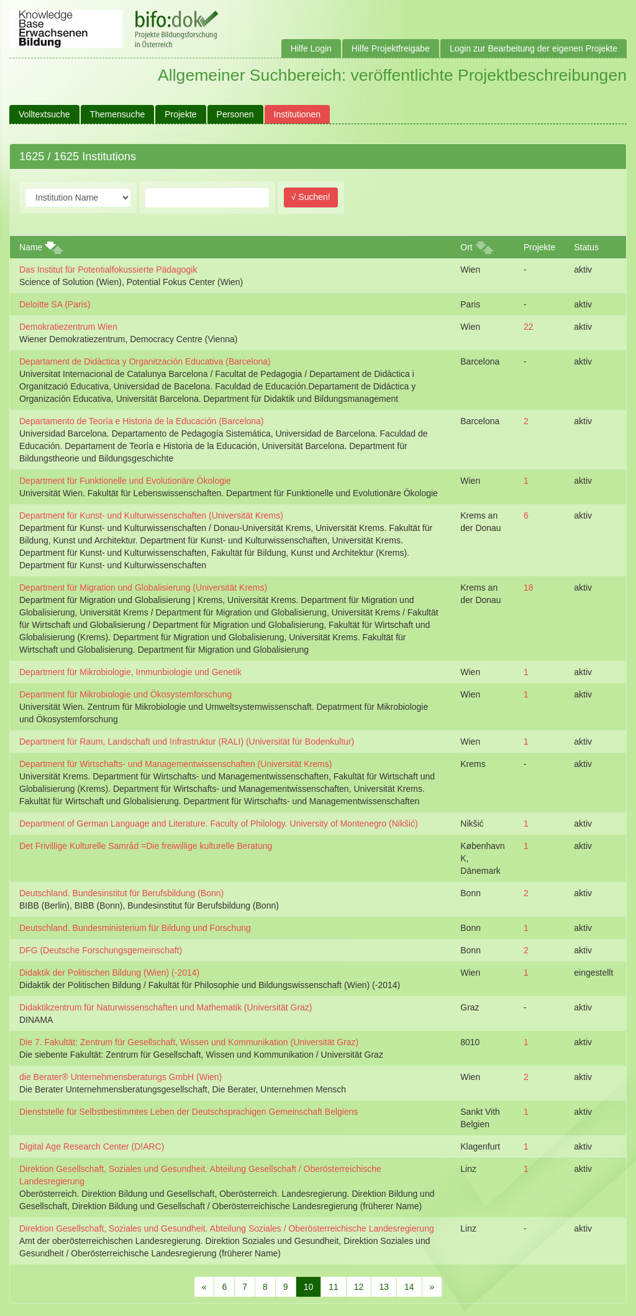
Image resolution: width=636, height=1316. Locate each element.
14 (409, 1287)
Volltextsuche (44, 114)
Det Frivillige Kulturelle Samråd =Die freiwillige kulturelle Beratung (145, 846)
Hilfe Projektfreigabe (391, 48)
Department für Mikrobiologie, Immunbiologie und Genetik (130, 672)
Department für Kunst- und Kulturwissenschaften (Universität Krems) (151, 515)
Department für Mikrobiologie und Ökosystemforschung (125, 694)
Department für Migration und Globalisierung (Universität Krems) (143, 587)
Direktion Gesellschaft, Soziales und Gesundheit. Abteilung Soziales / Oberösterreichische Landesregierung (226, 1228)
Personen (235, 114)
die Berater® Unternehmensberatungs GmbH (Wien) (120, 1077)
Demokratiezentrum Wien (68, 327)
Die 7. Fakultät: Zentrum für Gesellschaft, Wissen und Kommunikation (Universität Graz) (188, 1042)
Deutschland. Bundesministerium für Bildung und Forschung (135, 928)
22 (529, 327)
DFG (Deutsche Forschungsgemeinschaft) (100, 950)
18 (529, 587)
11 (333, 1287)
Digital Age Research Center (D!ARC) (91, 1146)
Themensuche (117, 114)
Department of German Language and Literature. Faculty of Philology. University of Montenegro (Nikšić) (218, 823)
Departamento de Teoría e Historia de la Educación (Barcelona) (141, 421)
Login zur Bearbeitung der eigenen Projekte (533, 48)
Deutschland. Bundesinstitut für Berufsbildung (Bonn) (121, 893)
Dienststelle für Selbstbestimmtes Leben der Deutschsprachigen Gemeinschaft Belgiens (188, 1112)
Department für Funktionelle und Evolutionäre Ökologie (125, 481)
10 (309, 1287)
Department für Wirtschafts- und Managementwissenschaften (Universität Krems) (175, 764)
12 (359, 1287)
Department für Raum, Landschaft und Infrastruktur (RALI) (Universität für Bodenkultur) (186, 741)
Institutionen (297, 114)
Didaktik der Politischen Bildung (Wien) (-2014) (109, 973)
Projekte (180, 114)
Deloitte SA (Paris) (54, 304)
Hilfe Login (311, 48)
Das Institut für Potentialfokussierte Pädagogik (108, 270)
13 (384, 1287)
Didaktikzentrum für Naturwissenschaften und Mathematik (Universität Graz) (165, 1007)
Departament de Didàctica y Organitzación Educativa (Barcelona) (145, 361)
